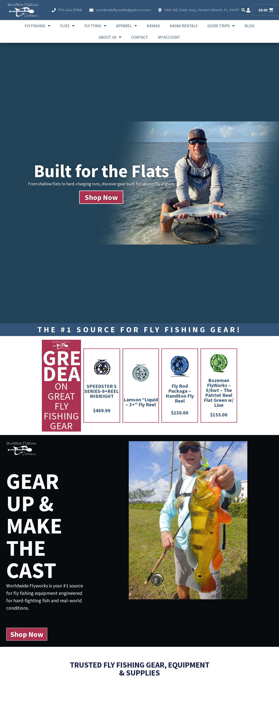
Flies (67, 25)
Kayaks (153, 25)
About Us (110, 37)
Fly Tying (95, 25)
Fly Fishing (37, 25)
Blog (249, 25)
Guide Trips (221, 25)
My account (169, 37)
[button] (243, 10)
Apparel (126, 25)
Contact (139, 37)
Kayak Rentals (184, 25)
